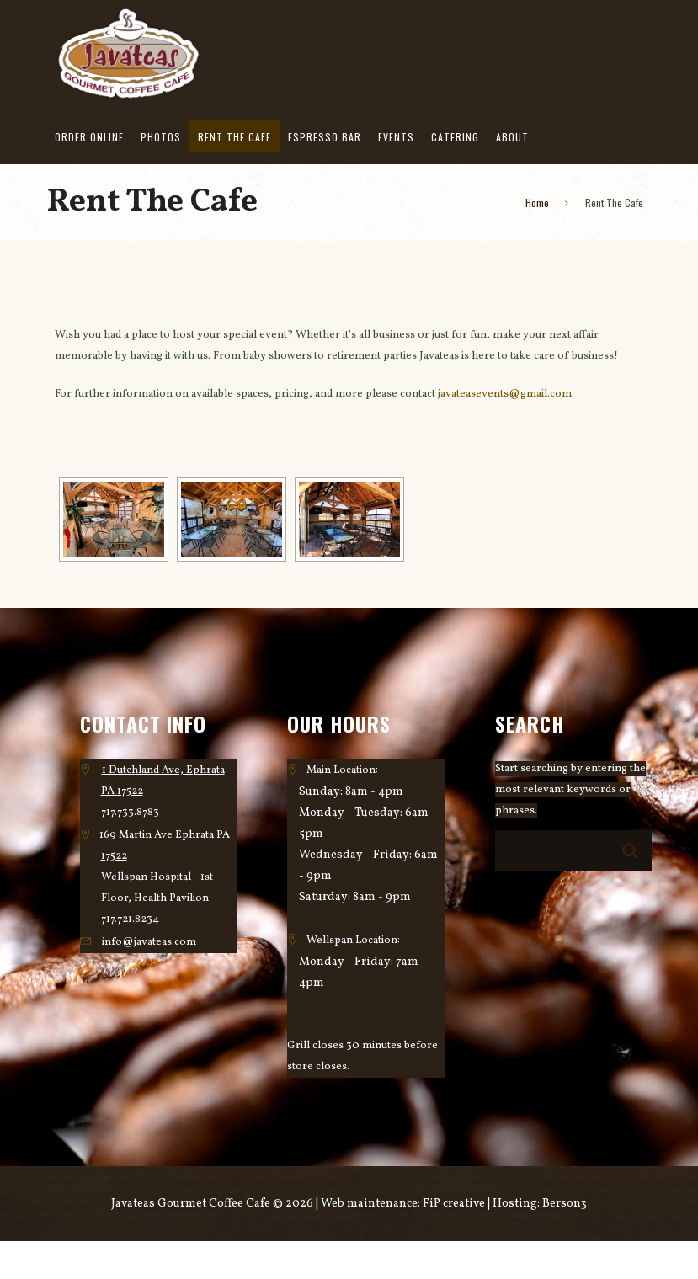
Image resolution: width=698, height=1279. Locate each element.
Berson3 (564, 1204)
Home (537, 202)
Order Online (89, 137)
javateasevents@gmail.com (505, 394)
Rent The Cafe (234, 137)
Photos (161, 137)
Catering (455, 137)
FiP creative (454, 1204)
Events (396, 137)
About (512, 137)
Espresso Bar (324, 137)
